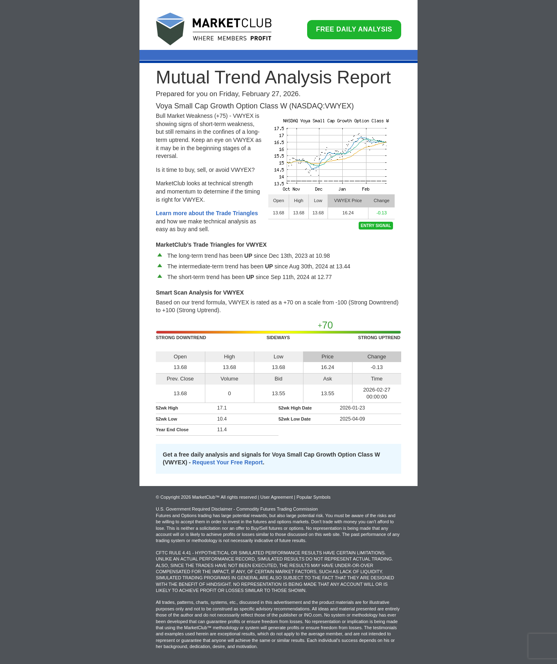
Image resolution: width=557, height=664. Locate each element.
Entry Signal (376, 225)
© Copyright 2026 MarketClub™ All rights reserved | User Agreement (225, 497)
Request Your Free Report (227, 462)
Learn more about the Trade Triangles (207, 213)
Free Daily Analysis (354, 29)
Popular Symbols (313, 497)
